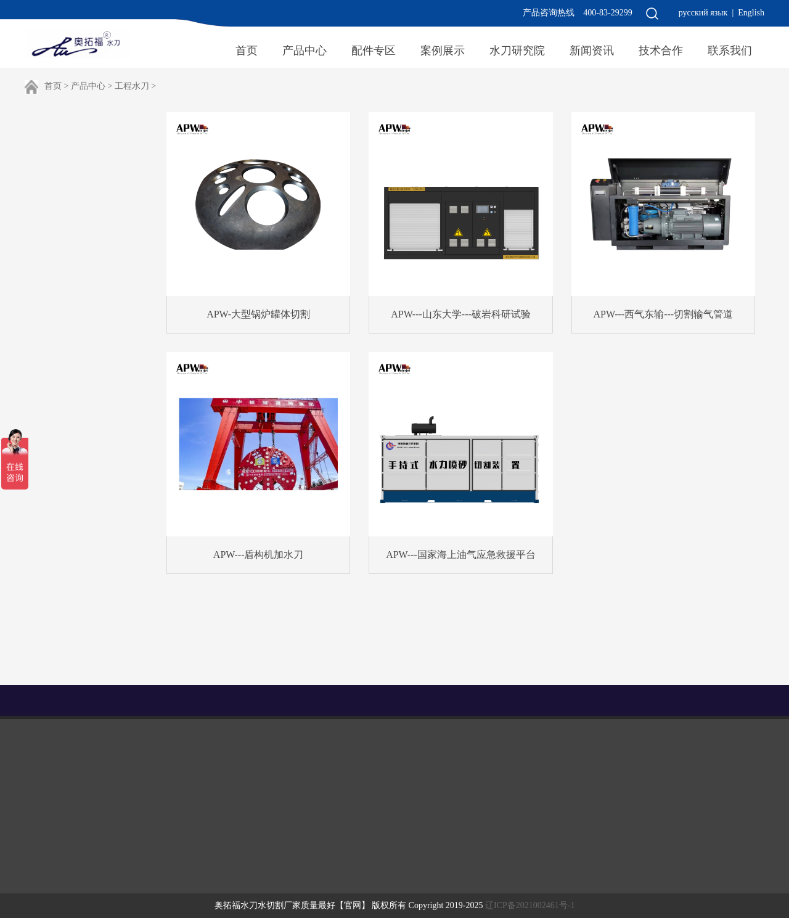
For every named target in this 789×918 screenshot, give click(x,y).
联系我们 (730, 50)
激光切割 (91, 270)
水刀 (733, 700)
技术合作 (661, 50)
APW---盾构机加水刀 (258, 554)
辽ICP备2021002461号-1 (529, 905)
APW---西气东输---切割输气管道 (664, 314)
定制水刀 (91, 305)
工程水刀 (132, 86)
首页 (246, 50)
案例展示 (442, 50)
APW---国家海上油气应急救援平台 (461, 554)
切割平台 (91, 164)
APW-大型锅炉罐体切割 (258, 314)
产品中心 (304, 50)
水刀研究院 (517, 50)
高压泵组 (91, 200)
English (751, 12)
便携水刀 (91, 235)
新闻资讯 (592, 50)
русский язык (703, 12)
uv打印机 (692, 700)
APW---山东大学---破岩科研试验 (461, 314)
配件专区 (373, 50)
